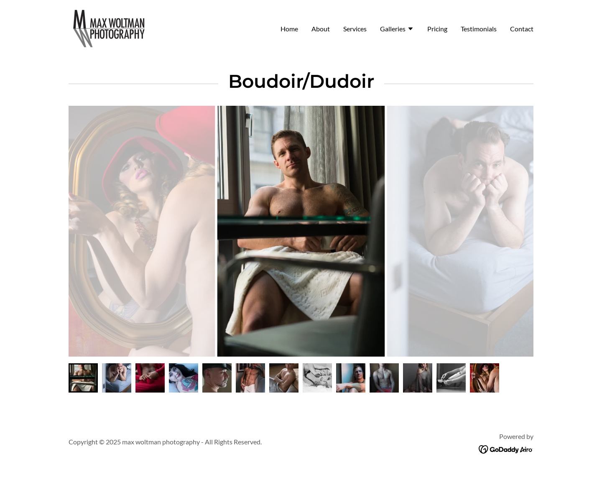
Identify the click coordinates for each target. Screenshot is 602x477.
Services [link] (355, 29)
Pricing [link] (437, 29)
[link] (109, 27)
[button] (397, 30)
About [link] (320, 29)
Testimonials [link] (479, 29)
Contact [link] (521, 29)
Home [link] (289, 29)
